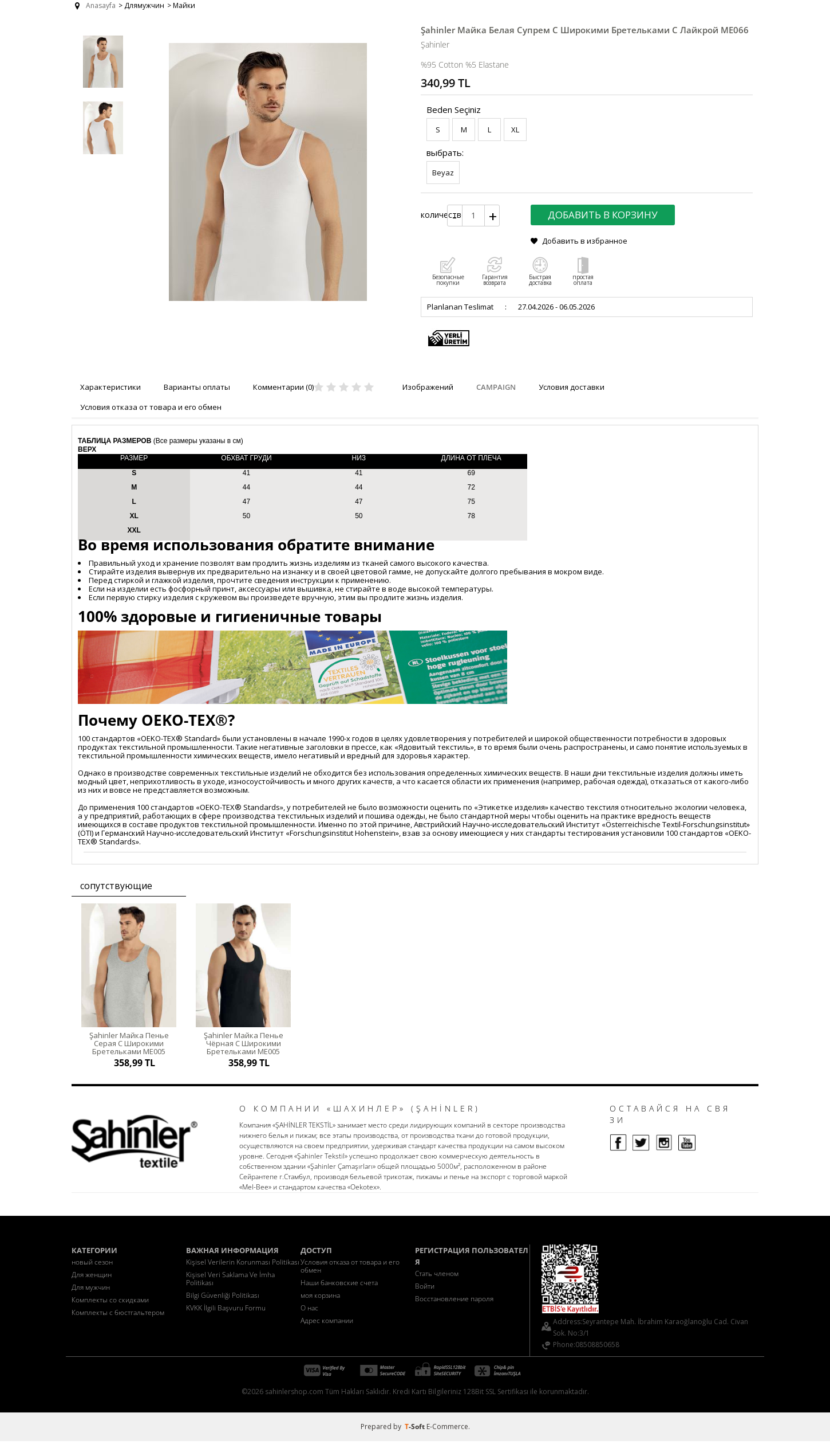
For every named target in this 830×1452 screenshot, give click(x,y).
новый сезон (92, 1273)
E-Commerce (447, 1437)
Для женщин (92, 1285)
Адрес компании (327, 1331)
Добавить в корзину (603, 214)
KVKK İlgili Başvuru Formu (226, 1319)
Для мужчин (91, 1298)
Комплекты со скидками (110, 1311)
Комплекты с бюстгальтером (118, 1323)
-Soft (415, 1437)
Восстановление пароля (454, 1309)
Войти (424, 1297)
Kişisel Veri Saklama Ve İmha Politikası (230, 1289)
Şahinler (435, 44)
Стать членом (437, 1284)
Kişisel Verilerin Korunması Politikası (242, 1273)
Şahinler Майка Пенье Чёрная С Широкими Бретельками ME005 (243, 1043)
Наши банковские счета (339, 1293)
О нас (309, 1319)
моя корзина (320, 1306)
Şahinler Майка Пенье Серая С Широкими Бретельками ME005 (129, 1043)
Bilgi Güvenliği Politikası (222, 1306)
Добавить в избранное (584, 241)
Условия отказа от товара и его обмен (350, 1277)
